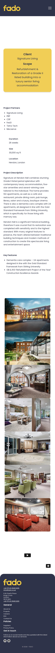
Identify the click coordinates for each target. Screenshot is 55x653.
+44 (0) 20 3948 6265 (11, 588)
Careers (6, 614)
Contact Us (7, 619)
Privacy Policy (8, 628)
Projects (6, 611)
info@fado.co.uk (9, 590)
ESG (4, 616)
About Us (6, 609)
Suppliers (7, 625)
